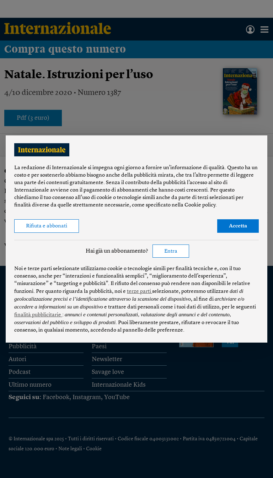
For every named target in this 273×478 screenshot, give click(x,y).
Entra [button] (170, 251)
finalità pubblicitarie (38, 315)
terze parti (139, 291)
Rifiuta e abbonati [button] (46, 226)
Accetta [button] (238, 226)
